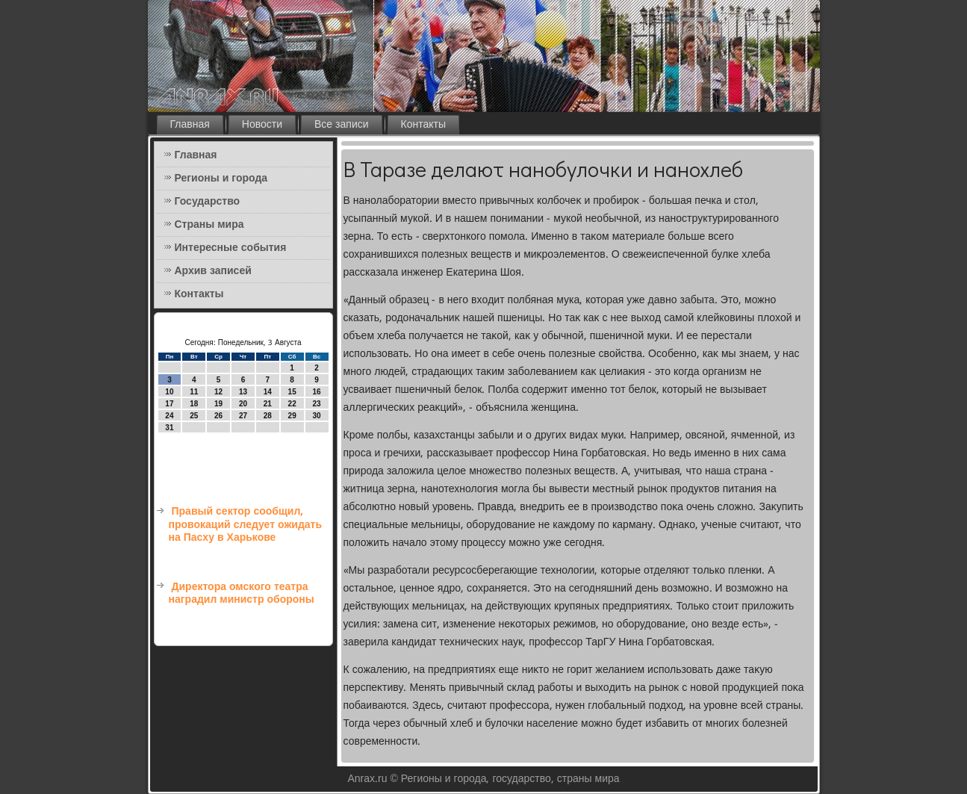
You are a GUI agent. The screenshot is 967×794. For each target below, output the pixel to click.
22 (292, 404)
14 (268, 392)
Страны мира (209, 225)
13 (243, 392)
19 (218, 404)
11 (194, 392)
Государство (207, 202)
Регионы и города (221, 178)
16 (316, 392)
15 (292, 392)
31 (169, 428)
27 (243, 416)
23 (316, 404)
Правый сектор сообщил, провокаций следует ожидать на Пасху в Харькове (246, 525)
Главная (190, 125)
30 (316, 416)
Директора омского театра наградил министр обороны (241, 594)
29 (292, 416)
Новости (262, 125)
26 (218, 416)
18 (194, 404)
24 (169, 416)
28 (268, 416)
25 (194, 416)
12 (218, 392)
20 (243, 404)
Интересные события (231, 248)
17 (169, 404)
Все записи (341, 125)
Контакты (423, 125)
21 (268, 404)
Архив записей (213, 271)
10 (169, 392)
